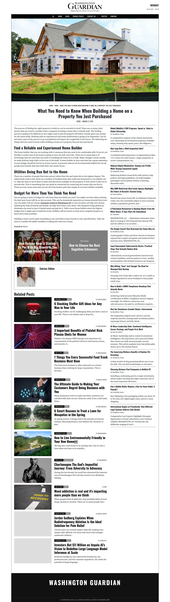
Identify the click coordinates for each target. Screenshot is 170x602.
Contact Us (91, 16)
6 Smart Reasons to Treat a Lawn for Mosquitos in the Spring (77, 412)
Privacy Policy (78, 16)
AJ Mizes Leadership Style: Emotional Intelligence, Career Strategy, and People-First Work (131, 328)
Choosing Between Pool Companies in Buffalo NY (130, 369)
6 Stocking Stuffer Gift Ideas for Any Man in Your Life (78, 305)
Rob (105, 487)
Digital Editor (102, 379)
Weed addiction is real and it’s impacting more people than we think (80, 493)
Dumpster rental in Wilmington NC (56, 203)
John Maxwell (102, 299)
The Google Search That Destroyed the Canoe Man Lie (132, 228)
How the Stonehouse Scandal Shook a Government (131, 309)
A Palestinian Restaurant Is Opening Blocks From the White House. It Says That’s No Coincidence (132, 210)
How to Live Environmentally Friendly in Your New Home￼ (79, 439)
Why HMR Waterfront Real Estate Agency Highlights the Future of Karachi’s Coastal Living (131, 190)
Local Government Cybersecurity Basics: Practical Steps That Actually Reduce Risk (131, 247)
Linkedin (113, 16)
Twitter (104, 16)
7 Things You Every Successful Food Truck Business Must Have (81, 359)
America (66, 460)
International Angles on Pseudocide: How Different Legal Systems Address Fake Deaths (131, 408)
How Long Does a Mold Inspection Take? (126, 148)
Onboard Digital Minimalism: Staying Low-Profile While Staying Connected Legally (130, 167)
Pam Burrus (103, 460)
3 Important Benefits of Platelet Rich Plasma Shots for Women (78, 332)
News (67, 16)
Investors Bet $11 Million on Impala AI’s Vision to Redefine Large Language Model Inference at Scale (80, 548)
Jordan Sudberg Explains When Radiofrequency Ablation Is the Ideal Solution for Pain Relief (78, 522)
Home (60, 16)
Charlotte (103, 540)
